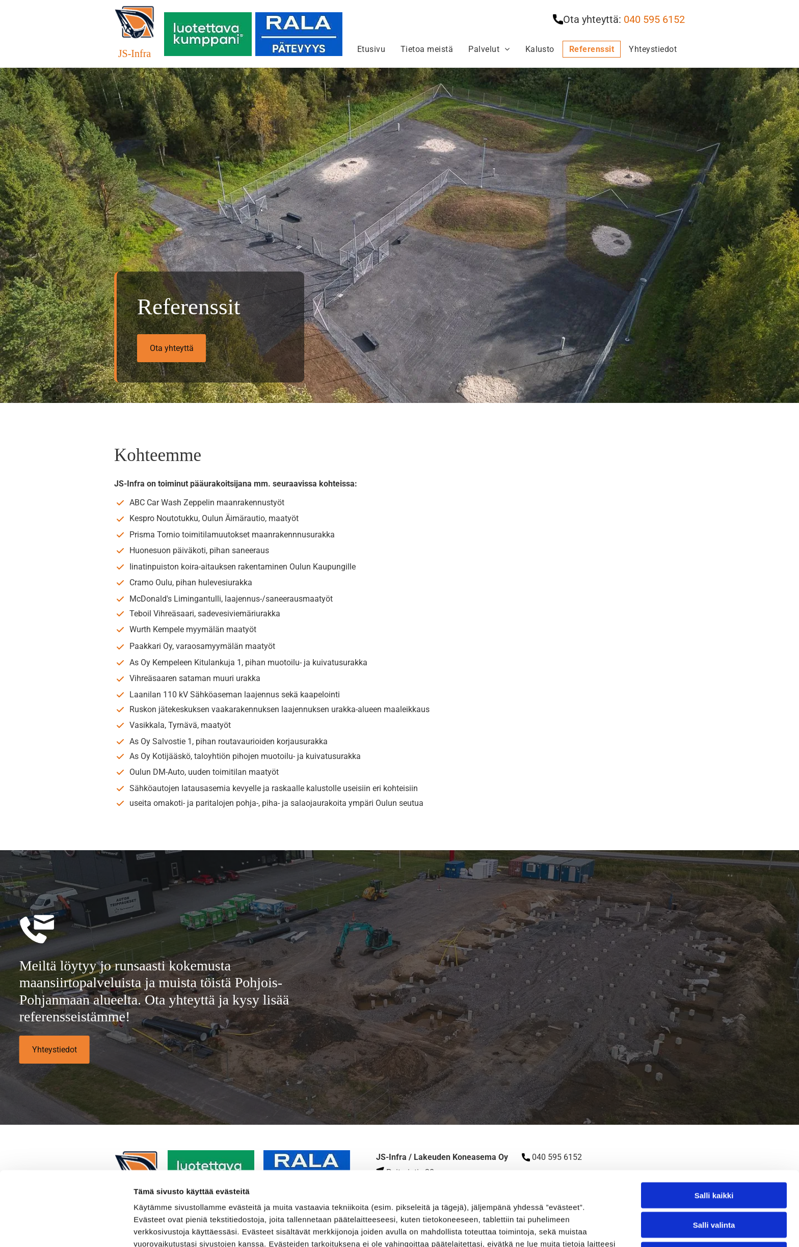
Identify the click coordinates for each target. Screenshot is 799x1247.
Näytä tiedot (545, 1227)
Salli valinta (714, 1151)
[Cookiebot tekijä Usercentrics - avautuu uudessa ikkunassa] (66, 1227)
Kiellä (714, 1180)
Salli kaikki (714, 1121)
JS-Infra (134, 53)
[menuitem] (371, 49)
